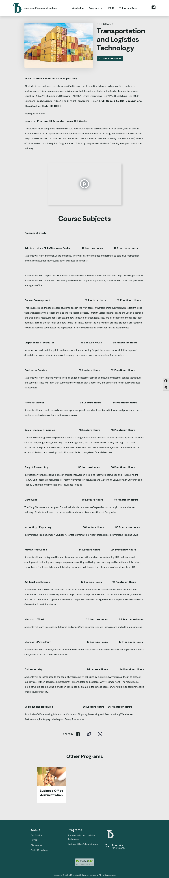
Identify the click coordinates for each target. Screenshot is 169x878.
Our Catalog (36, 835)
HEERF (110, 7)
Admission (78, 7)
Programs (94, 7)
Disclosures (36, 845)
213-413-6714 (118, 848)
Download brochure (109, 58)
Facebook (153, 7)
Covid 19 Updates (39, 850)
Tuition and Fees (128, 7)
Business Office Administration (83, 844)
